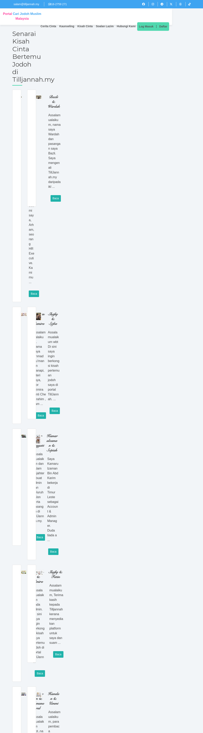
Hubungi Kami (150, 16)
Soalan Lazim (129, 16)
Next (59, 672)
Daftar (188, 16)
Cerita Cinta (73, 16)
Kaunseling (91, 16)
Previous (18, 672)
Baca (85, 91)
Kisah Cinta (109, 16)
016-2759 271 (58, 4)
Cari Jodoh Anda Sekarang (101, 684)
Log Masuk (171, 16)
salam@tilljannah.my (26, 4)
